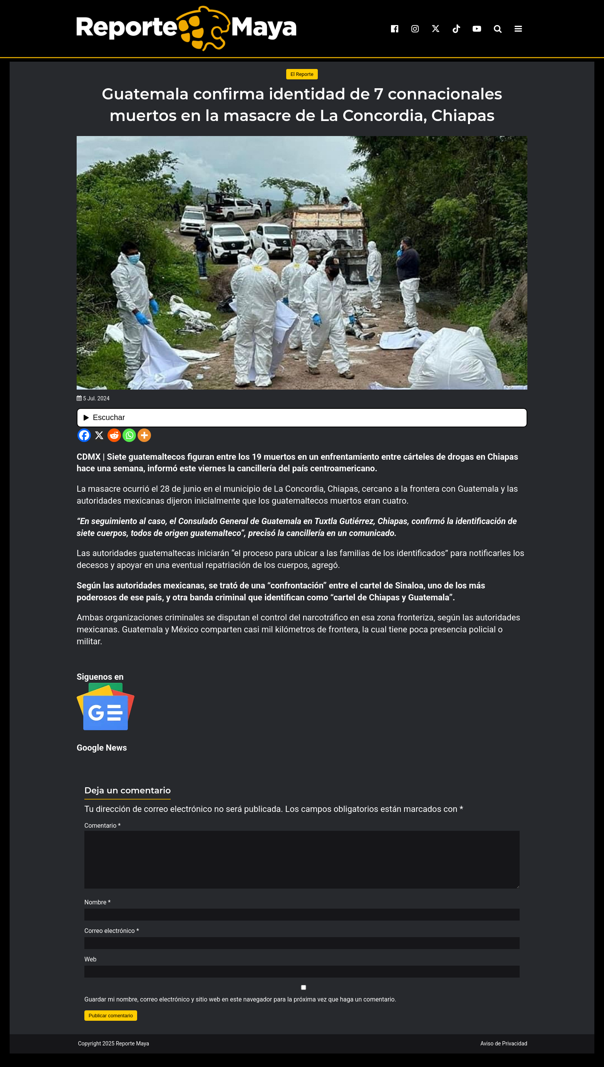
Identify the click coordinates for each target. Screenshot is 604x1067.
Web (90, 963)
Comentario (102, 825)
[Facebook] (84, 435)
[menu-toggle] (518, 28)
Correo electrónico (111, 934)
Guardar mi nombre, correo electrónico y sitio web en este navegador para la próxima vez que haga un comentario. (240, 1003)
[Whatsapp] (129, 435)
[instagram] (415, 28)
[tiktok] (456, 28)
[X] (99, 435)
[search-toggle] (497, 28)
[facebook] (394, 28)
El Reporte (301, 74)
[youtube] (477, 28)
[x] (435, 28)
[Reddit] (114, 435)
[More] (144, 435)
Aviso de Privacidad (503, 1047)
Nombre (97, 906)
